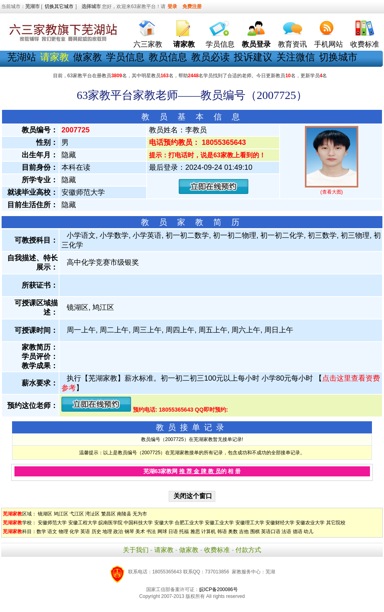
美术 (140, 531)
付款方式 (248, 549)
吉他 (244, 531)
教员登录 (256, 44)
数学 (41, 531)
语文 (52, 531)
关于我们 (136, 549)
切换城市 (338, 57)
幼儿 (308, 531)
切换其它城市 (59, 6)
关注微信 (295, 57)
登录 (172, 6)
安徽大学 (164, 522)
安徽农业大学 (310, 522)
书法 (151, 531)
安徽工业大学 (219, 522)
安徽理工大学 (249, 522)
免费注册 (192, 6)
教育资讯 (292, 44)
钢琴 (129, 531)
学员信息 (220, 44)
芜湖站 (21, 57)
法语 (286, 531)
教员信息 (168, 57)
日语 (173, 531)
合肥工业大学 (189, 522)
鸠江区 (61, 514)
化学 (74, 531)
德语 (297, 531)
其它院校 (335, 522)
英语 (85, 531)
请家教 (164, 549)
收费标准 (364, 44)
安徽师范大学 (52, 522)
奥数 (233, 531)
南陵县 (124, 514)
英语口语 (270, 531)
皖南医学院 (110, 522)
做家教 (87, 57)
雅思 (195, 531)
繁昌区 (108, 514)
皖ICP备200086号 (218, 589)
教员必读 (210, 57)
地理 (107, 531)
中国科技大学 (138, 522)
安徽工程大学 (82, 522)
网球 (162, 531)
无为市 (140, 514)
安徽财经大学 (280, 522)
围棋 (255, 531)
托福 (184, 531)
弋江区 (76, 514)
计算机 (208, 531)
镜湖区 (45, 514)
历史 (96, 531)
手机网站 (328, 44)
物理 (63, 531)
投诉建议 (253, 57)
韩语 (222, 531)
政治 (118, 531)
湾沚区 (92, 514)
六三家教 (147, 44)
